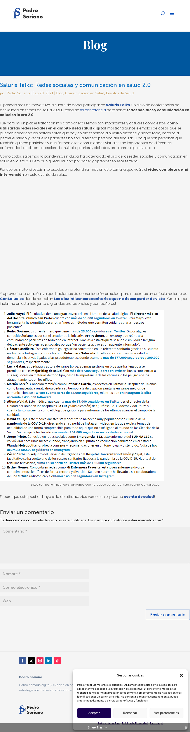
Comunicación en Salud (84, 93)
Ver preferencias (166, 713)
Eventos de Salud (120, 93)
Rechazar (130, 713)
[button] (181, 675)
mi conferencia (93, 110)
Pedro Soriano (18, 93)
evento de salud (139, 496)
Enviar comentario (167, 614)
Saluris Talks (118, 105)
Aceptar (94, 713)
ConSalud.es (12, 298)
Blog (59, 93)
